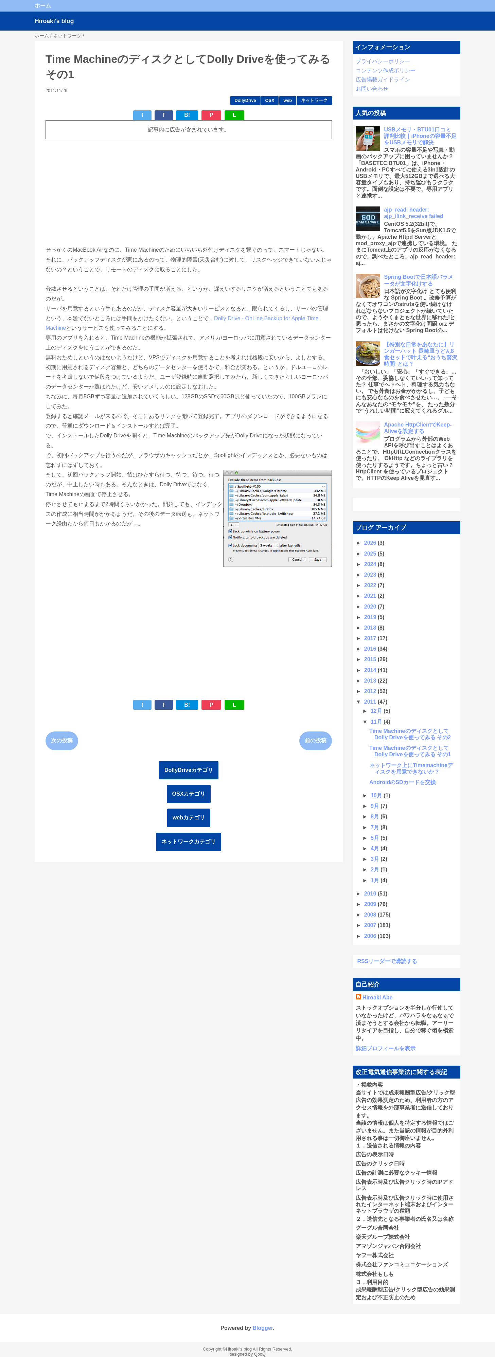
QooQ (260, 1354)
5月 (376, 838)
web (287, 100)
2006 (371, 936)
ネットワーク (314, 100)
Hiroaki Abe (377, 997)
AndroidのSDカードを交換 (402, 782)
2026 (371, 543)
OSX (270, 100)
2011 (371, 702)
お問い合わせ (372, 89)
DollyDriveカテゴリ (188, 770)
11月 (377, 722)
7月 (376, 827)
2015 (371, 659)
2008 (371, 915)
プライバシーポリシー (383, 61)
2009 (371, 904)
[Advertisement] (189, 192)
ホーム (43, 5)
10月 (377, 795)
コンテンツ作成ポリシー (386, 70)
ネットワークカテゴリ (188, 842)
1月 (376, 880)
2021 (371, 596)
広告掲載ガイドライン (383, 80)
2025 (371, 554)
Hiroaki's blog (54, 21)
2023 (371, 575)
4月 (376, 848)
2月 (376, 869)
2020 (371, 607)
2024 (371, 564)
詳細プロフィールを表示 (386, 1048)
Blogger (263, 1328)
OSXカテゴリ (189, 794)
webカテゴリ (189, 817)
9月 (376, 806)
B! (187, 115)
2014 (371, 670)
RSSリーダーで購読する (387, 961)
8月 (376, 816)
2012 (371, 691)
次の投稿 (62, 740)
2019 (371, 617)
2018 (371, 628)
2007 (371, 925)
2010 (371, 894)
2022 (371, 585)
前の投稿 (315, 740)
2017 (371, 638)
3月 (376, 859)
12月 (377, 711)
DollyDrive (245, 100)
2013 (371, 681)
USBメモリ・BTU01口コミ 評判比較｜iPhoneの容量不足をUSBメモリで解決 (420, 136)
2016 (371, 649)
